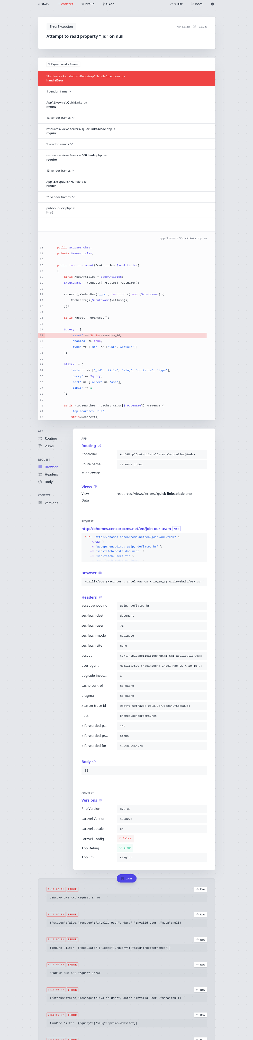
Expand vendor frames (63, 64)
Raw (200, 889)
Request (44, 459)
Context (44, 495)
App (40, 431)
